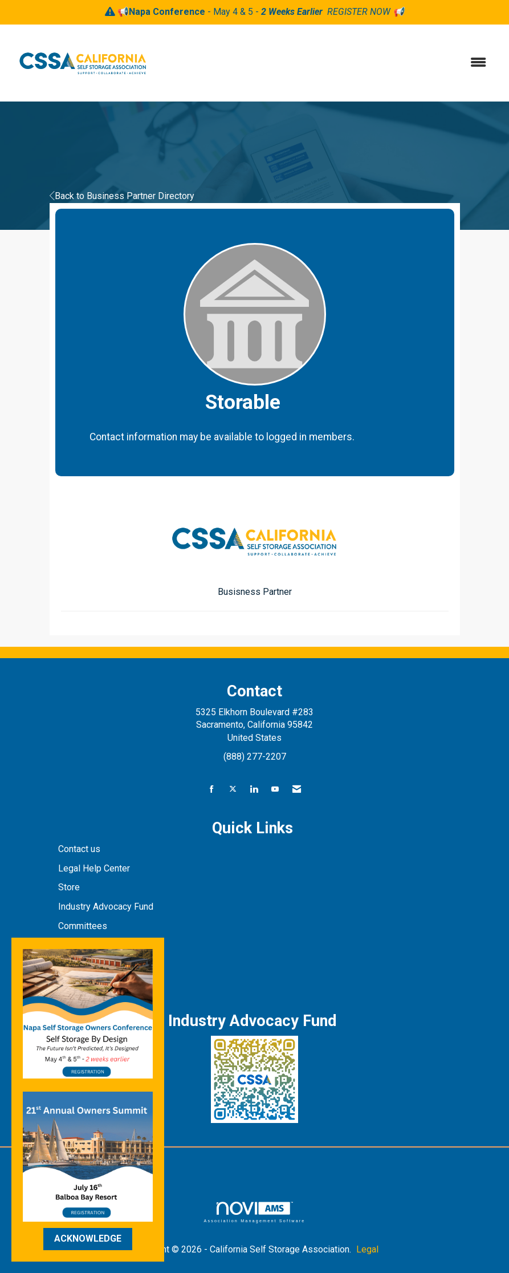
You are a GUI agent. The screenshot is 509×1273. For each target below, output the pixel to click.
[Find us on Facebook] (211, 789)
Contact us (80, 849)
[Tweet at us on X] (232, 789)
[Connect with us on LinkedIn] (254, 789)
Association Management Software (254, 1212)
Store (70, 887)
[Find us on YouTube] (275, 789)
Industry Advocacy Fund (105, 906)
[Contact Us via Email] (297, 789)
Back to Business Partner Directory (122, 195)
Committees (82, 926)
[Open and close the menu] (328, 63)
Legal (367, 1249)
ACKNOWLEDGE (87, 1238)
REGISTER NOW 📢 (365, 11)
